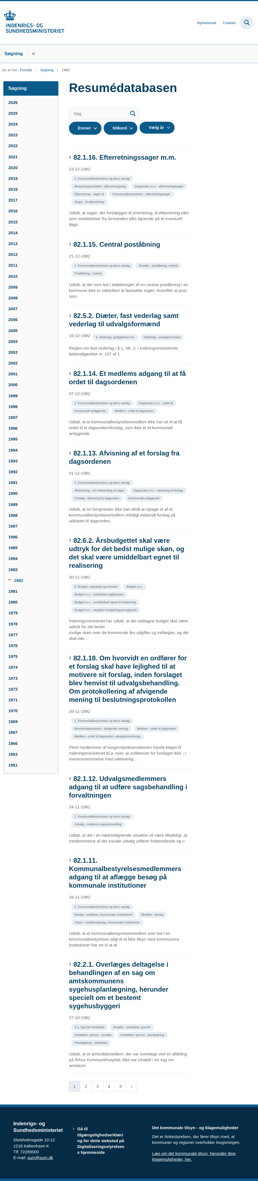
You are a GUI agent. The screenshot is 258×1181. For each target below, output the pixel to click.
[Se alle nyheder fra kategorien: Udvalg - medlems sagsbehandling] (98, 823)
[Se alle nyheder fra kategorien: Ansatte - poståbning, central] (158, 265)
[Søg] (104, 113)
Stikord (120, 128)
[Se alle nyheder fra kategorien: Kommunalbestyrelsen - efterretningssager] (142, 193)
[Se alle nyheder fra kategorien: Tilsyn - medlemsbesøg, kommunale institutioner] (108, 922)
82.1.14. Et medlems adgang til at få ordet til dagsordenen (127, 378)
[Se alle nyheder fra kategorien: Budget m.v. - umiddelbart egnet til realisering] (105, 601)
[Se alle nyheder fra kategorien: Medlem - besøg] (153, 914)
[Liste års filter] (157, 128)
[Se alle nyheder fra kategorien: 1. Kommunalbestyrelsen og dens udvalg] (102, 178)
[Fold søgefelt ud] (247, 22)
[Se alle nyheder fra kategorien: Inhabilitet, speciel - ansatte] (93, 1034)
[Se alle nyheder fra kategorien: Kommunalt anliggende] (90, 410)
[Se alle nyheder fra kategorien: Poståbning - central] (88, 273)
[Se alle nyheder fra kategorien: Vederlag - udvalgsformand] (162, 336)
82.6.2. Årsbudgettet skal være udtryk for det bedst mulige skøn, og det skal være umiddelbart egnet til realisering (126, 553)
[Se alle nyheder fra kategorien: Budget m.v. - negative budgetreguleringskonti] (106, 609)
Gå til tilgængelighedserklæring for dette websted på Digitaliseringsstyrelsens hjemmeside (100, 1140)
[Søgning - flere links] (32, 54)
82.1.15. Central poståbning (116, 244)
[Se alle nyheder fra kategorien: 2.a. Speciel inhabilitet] (90, 1026)
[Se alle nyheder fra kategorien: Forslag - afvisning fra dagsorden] (97, 497)
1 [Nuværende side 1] (74, 1086)
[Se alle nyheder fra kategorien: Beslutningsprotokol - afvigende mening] (102, 728)
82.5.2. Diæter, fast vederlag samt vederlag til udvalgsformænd (124, 320)
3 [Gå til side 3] (97, 1086)
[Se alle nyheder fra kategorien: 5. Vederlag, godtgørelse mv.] (116, 336)
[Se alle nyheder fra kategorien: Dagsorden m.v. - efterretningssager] (160, 186)
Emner (84, 128)
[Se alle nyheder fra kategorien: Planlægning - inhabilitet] (91, 1042)
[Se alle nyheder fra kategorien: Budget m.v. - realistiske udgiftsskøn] (99, 594)
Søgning (13, 53)
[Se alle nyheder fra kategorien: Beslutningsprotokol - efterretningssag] (100, 186)
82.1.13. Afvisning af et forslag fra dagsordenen (124, 457)
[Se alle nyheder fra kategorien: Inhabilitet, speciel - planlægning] (142, 1034)
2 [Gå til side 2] (86, 1086)
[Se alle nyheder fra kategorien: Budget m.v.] (135, 586)
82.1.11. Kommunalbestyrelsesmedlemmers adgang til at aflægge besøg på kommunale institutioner (125, 873)
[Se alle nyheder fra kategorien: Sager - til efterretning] (89, 201)
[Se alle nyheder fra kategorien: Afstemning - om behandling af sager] (100, 490)
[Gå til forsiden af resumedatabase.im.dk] (32, 22)
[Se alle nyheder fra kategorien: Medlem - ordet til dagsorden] (134, 410)
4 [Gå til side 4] (109, 1086)
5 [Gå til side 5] (120, 1086)
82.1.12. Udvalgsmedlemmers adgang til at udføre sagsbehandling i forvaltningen (128, 787)
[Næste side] (131, 1086)
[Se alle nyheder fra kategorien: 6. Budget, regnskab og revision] (96, 586)
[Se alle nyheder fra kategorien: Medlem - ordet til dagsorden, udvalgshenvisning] (108, 736)
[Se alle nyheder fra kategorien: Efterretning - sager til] (89, 193)
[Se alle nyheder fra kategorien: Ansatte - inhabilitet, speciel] (132, 1026)
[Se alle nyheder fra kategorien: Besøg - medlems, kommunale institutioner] (104, 914)
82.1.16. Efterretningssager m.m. (124, 157)
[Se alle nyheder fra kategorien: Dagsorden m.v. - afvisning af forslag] (158, 490)
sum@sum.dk (40, 1157)
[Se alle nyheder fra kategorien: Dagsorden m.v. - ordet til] (156, 402)
